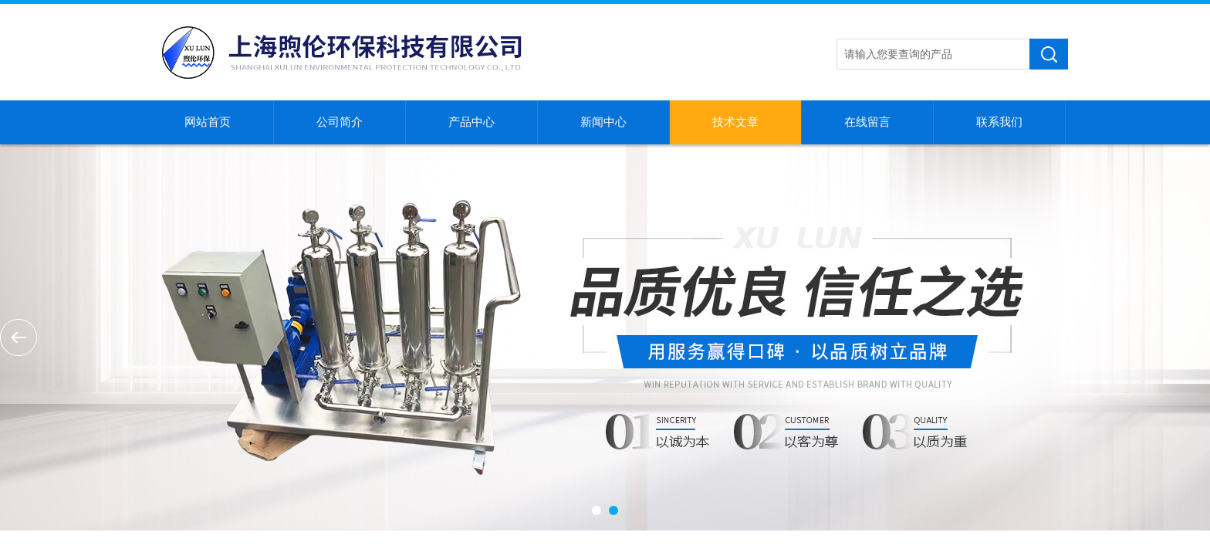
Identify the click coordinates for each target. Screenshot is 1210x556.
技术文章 (735, 122)
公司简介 (339, 122)
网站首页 (207, 122)
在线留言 (867, 122)
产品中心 (471, 122)
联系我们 (999, 122)
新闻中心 (603, 122)
